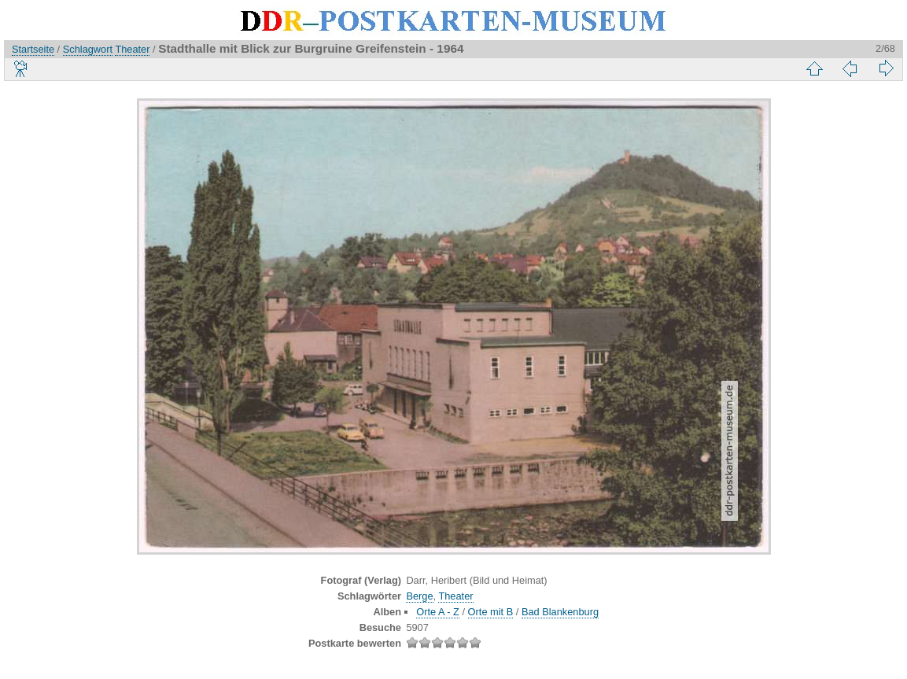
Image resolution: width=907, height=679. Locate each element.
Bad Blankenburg (560, 612)
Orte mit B (491, 612)
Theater (132, 49)
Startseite (33, 49)
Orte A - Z (437, 612)
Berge (419, 596)
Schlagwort (87, 49)
